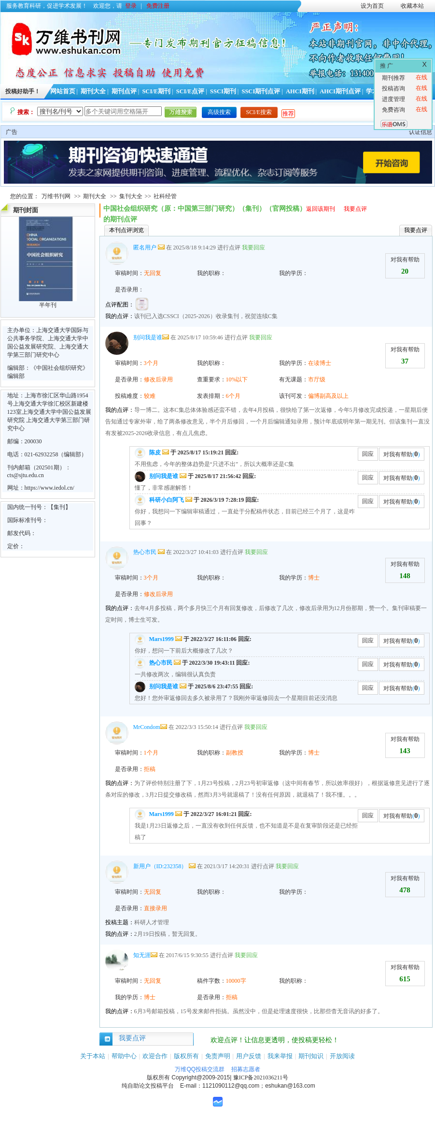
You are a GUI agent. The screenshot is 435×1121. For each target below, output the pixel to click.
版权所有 (186, 1056)
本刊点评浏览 (126, 230)
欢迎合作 (155, 1056)
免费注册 (157, 5)
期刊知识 (310, 1056)
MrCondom (146, 727)
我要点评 (355, 208)
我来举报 (280, 1056)
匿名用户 (144, 247)
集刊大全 (130, 196)
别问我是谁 (147, 337)
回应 (368, 454)
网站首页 (62, 91)
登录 (131, 5)
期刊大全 (93, 91)
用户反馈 (248, 1056)
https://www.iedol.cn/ (49, 487)
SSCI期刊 (223, 91)
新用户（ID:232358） (160, 866)
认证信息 (420, 132)
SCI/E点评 (190, 91)
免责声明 (217, 1056)
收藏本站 (412, 5)
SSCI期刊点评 (260, 91)
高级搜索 (219, 112)
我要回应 (253, 247)
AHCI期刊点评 (340, 91)
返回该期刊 (320, 208)
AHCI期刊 (300, 91)
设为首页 (372, 5)
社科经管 (165, 196)
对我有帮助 (405, 259)
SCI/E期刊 (156, 91)
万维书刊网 (56, 196)
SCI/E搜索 (259, 112)
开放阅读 (342, 1056)
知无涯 (142, 955)
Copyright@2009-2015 (200, 1077)
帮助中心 (124, 1056)
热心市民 (144, 552)
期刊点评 (124, 91)
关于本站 (92, 1056)
